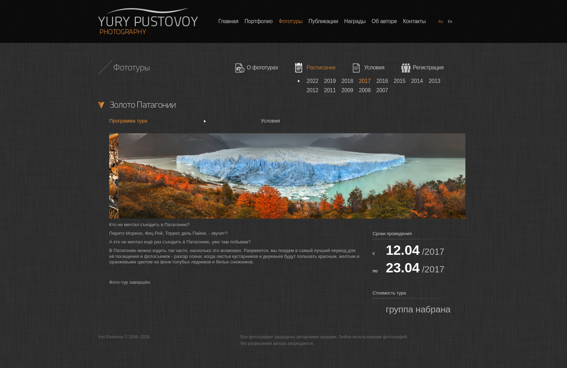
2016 (382, 81)
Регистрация (428, 68)
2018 (347, 81)
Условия (374, 68)
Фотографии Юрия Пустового (148, 21)
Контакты (414, 21)
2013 (434, 81)
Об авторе (384, 21)
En (450, 21)
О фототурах (262, 68)
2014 (417, 81)
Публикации (323, 21)
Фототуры (290, 21)
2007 (382, 90)
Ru (440, 21)
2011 (330, 90)
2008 (365, 90)
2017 (365, 81)
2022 (312, 81)
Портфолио (259, 21)
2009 (347, 90)
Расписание (321, 68)
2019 (330, 81)
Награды (354, 21)
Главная (228, 21)
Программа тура (128, 121)
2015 (399, 81)
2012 (312, 90)
